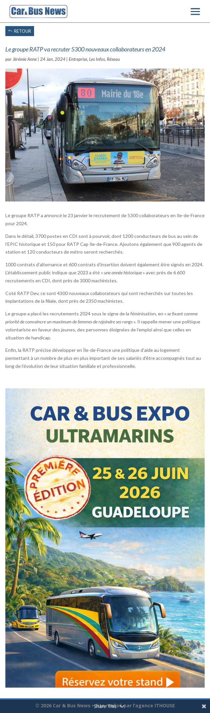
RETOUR (22, 31)
